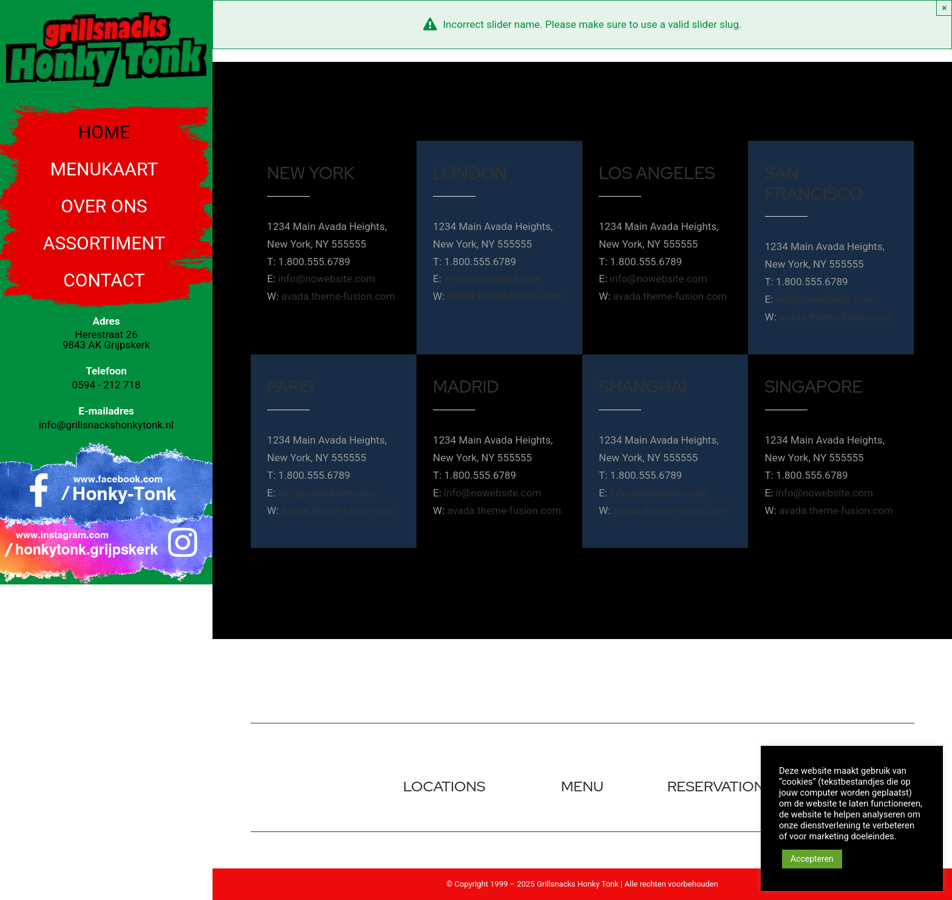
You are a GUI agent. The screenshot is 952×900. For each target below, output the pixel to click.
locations (444, 786)
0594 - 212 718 (106, 385)
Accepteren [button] (812, 859)
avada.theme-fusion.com (338, 296)
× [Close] (944, 7)
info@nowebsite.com (326, 278)
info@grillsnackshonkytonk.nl (106, 425)
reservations (720, 786)
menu (582, 786)
